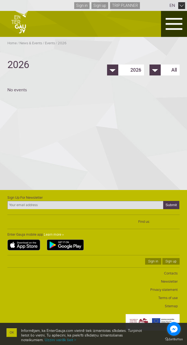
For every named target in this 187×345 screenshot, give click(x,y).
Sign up (99, 5)
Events (50, 43)
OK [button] (12, 333)
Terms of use (168, 298)
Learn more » (54, 234)
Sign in (82, 5)
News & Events (30, 43)
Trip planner (125, 5)
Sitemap (171, 306)
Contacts (171, 273)
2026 (62, 43)
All (174, 70)
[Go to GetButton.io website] (174, 339)
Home (12, 43)
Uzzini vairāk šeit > (60, 340)
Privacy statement (164, 290)
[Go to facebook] (174, 329)
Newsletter (169, 281)
